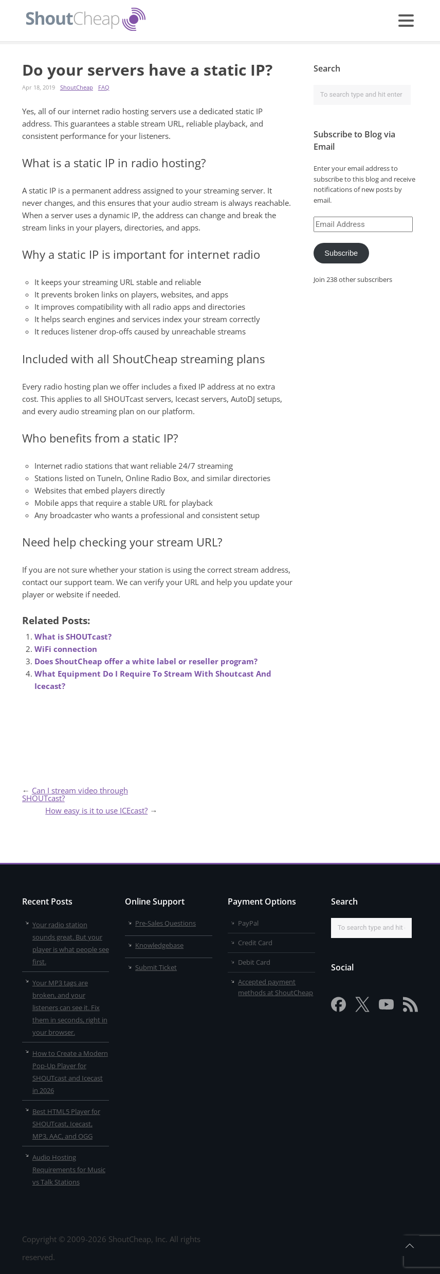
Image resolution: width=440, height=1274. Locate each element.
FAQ (103, 87)
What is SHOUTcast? (73, 636)
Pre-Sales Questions (165, 923)
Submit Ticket (156, 967)
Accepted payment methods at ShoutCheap (275, 987)
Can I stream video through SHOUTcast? (75, 794)
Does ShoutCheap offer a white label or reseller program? (146, 661)
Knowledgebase (159, 945)
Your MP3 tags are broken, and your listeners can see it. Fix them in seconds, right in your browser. (69, 1007)
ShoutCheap (76, 87)
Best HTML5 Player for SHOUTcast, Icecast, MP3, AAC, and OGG (66, 1124)
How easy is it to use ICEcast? (96, 810)
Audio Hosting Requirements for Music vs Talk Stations (68, 1170)
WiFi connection (65, 649)
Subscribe (341, 253)
